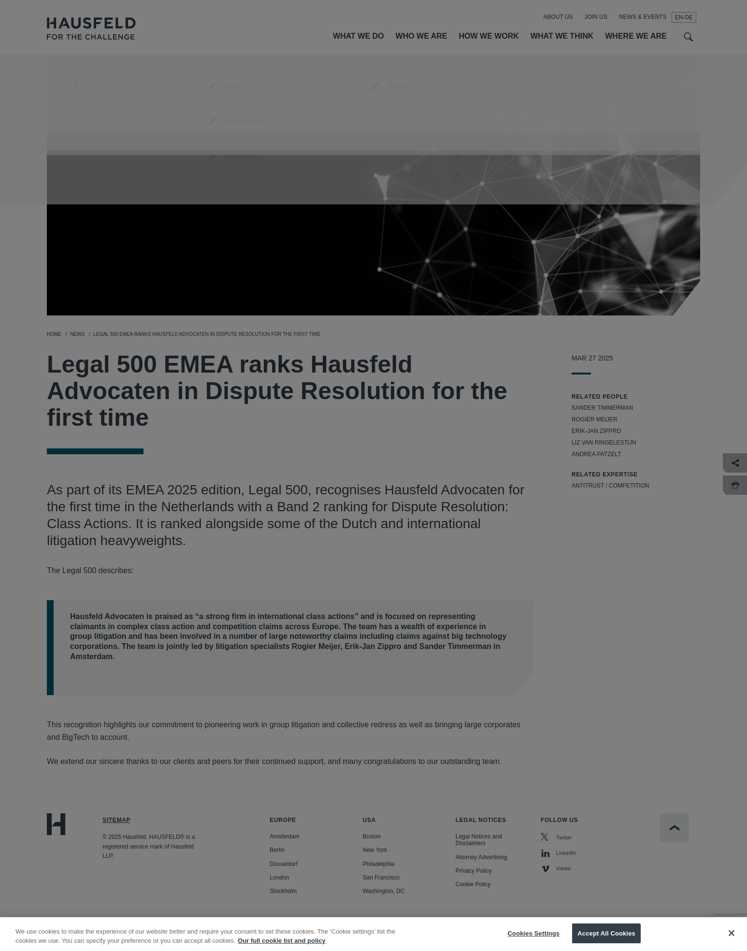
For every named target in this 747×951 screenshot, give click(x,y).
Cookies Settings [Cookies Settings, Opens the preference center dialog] (534, 939)
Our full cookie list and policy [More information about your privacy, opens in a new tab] (281, 947)
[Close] (731, 939)
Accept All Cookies (606, 939)
